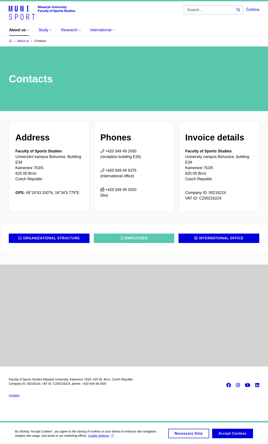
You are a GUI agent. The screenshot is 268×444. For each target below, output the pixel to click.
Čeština (252, 9)
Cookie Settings (101, 437)
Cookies (14, 395)
